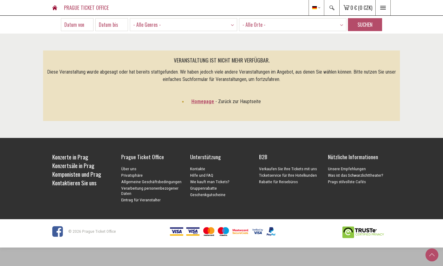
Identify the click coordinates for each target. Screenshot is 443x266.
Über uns (128, 168)
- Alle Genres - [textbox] (147, 24)
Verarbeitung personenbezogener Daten (149, 191)
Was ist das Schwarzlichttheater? (355, 175)
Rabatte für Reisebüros (278, 181)
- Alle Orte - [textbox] (253, 24)
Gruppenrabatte (203, 188)
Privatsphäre (132, 175)
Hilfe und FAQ (201, 175)
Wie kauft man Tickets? (209, 181)
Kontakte (197, 168)
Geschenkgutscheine (207, 194)
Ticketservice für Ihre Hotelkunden (288, 175)
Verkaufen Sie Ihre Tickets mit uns (288, 168)
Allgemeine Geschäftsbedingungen (151, 181)
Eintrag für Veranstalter (141, 199)
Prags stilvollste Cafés (347, 181)
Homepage (202, 101)
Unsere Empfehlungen (347, 168)
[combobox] (183, 24)
